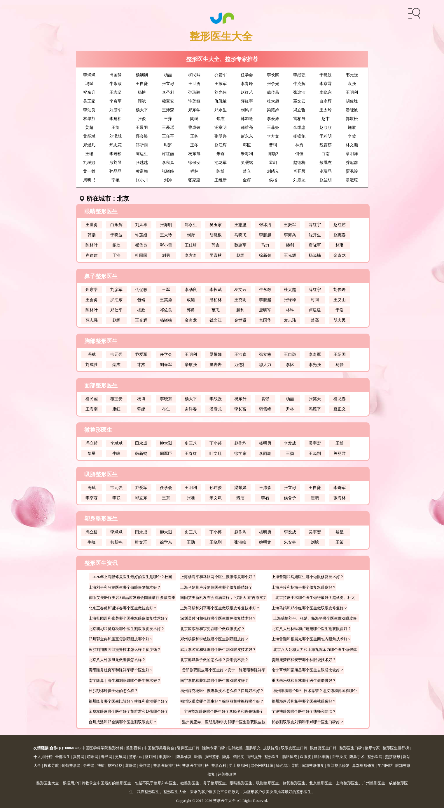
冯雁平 (315, 409)
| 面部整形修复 (311, 766)
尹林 (290, 409)
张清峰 (240, 542)
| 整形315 (134, 757)
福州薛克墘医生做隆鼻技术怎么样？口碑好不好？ (222, 691)
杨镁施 (299, 136)
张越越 (142, 162)
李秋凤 (168, 162)
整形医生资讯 (101, 563)
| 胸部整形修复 (336, 766)
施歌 (352, 127)
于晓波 (325, 74)
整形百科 (133, 748)
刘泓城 (115, 136)
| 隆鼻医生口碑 (187, 748)
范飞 (215, 310)
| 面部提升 (253, 757)
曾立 (247, 171)
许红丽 (168, 153)
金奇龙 (339, 255)
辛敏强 (191, 364)
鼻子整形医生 (101, 276)
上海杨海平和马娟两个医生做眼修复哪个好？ (218, 577)
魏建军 (240, 245)
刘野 (191, 235)
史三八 (191, 443)
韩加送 (247, 118)
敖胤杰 (325, 162)
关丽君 (339, 453)
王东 (166, 497)
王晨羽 (142, 127)
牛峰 (116, 453)
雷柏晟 (299, 118)
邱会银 (142, 136)
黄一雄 (89, 171)
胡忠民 (339, 320)
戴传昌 (273, 92)
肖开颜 (299, 171)
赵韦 (325, 118)
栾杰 (116, 364)
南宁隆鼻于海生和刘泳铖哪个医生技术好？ (125, 680)
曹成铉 (194, 127)
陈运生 (142, 153)
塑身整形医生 (101, 519)
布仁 (166, 409)
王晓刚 (315, 453)
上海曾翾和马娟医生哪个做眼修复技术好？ (308, 577)
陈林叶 (91, 245)
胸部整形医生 (101, 341)
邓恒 (247, 145)
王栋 (194, 136)
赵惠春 (339, 235)
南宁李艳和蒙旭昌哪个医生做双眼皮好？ (214, 680)
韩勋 (92, 235)
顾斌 (142, 101)
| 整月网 (149, 757)
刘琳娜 (89, 162)
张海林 (339, 497)
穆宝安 (168, 101)
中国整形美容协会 (159, 748)
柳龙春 (339, 398)
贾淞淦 (352, 171)
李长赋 (273, 74)
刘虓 (315, 542)
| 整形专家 (371, 748)
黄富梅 (142, 171)
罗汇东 (116, 299)
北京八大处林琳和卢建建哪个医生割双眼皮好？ (311, 629)
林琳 (339, 245)
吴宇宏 (315, 443)
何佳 (299, 153)
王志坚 (115, 92)
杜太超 (273, 101)
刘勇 (166, 255)
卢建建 (91, 255)
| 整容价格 (114, 766)
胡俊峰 (352, 101)
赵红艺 (247, 92)
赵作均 (240, 443)
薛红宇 (247, 101)
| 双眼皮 (237, 757)
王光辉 (290, 255)
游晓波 (352, 109)
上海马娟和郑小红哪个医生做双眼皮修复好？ (309, 608)
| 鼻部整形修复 (362, 766)
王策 (339, 542)
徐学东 (240, 453)
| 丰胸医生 (165, 757)
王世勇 (194, 83)
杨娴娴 (142, 74)
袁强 (352, 83)
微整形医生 (98, 430)
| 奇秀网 (88, 766)
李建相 (115, 118)
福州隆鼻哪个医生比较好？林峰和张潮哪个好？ (128, 701)
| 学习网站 (384, 766)
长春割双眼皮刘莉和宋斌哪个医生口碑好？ (308, 722)
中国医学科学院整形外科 (102, 748)
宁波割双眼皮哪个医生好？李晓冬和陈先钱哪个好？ (223, 712)
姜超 (89, 127)
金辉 (247, 180)
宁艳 (115, 180)
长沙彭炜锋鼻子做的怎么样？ (113, 691)
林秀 (299, 145)
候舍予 (290, 497)
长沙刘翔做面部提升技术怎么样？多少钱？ (125, 649)
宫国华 (265, 320)
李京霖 (325, 83)
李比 (290, 364)
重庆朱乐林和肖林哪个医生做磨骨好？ (304, 680)
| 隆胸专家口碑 (212, 748)
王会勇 (91, 299)
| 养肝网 (130, 766)
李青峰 (247, 83)
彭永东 (247, 136)
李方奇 (191, 255)
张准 (191, 497)
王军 (166, 289)
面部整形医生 (101, 385)
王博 (339, 443)
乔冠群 (352, 162)
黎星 (92, 453)
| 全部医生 (61, 757)
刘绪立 (273, 171)
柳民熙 (194, 74)
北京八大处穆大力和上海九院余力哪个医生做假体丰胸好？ (315, 650)
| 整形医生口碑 (349, 748)
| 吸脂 (197, 757)
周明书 (89, 180)
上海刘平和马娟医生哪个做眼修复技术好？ (125, 587)
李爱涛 (273, 118)
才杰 (141, 364)
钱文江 (215, 320)
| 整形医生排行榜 (394, 748)
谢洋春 (191, 409)
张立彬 (168, 83)
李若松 (115, 153)
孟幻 (273, 162)
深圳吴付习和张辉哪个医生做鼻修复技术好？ (218, 618)
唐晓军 (315, 245)
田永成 (141, 443)
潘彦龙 (215, 409)
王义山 (339, 299)
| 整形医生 (270, 757)
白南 (325, 153)
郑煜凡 (89, 145)
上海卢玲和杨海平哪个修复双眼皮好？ (304, 587)
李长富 (240, 409)
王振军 (220, 83)
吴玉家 (89, 101)
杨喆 (168, 74)
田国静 (115, 74)
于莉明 (325, 136)
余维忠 (299, 127)
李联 (116, 497)
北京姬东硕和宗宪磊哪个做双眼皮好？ (212, 629)
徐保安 (194, 162)
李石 (265, 497)
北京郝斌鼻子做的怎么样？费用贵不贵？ (214, 660)
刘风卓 (247, 109)
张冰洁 (299, 92)
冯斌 (89, 83)
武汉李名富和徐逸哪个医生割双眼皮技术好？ (218, 649)
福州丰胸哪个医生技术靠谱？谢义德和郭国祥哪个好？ (315, 691)
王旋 (115, 127)
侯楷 (273, 180)
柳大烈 (166, 443)
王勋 (290, 453)
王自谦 (142, 83)
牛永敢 (115, 83)
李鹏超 (265, 235)
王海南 (91, 409)
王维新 (220, 180)
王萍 (168, 118)
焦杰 (220, 118)
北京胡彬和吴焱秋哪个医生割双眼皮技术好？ (127, 629)
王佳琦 (191, 245)
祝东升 (89, 92)
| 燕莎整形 (391, 757)
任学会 (247, 74)
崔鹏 (315, 497)
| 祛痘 (100, 766)
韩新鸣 (141, 453)
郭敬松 (352, 118)
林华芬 (89, 118)
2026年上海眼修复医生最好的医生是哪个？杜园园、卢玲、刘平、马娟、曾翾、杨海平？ (132, 577)
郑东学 (194, 109)
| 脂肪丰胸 (320, 757)
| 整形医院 (373, 757)
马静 (339, 364)
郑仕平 (116, 310)
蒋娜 (141, 409)
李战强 (299, 74)
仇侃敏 (220, 101)
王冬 (194, 145)
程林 (194, 171)
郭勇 (191, 310)
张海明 (166, 224)
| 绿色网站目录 (260, 766)
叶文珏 (215, 453)
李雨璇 (265, 453)
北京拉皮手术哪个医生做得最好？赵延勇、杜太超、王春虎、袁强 (315, 598)
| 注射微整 (234, 748)
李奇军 (115, 101)
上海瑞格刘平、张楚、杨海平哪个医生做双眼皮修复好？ (315, 619)
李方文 (273, 136)
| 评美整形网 (226, 774)
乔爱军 (220, 74)
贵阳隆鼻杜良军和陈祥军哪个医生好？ (121, 670)
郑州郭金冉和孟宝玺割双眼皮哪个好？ (121, 639)
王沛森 (168, 109)
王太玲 (325, 109)
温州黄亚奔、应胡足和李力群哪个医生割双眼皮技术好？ (223, 722)
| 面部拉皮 (338, 757)
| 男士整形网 (237, 766)
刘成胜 (91, 364)
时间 (315, 299)
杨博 (142, 92)
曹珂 (273, 145)
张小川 (142, 180)
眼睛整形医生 (101, 211)
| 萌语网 (91, 757)
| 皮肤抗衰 (269, 748)
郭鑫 (215, 245)
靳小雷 (166, 245)
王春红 (191, 453)
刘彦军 (115, 109)
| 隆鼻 (225, 757)
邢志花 (115, 145)
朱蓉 (220, 153)
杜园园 (141, 255)
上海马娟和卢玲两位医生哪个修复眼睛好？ (216, 587)
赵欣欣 (325, 127)
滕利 (290, 245)
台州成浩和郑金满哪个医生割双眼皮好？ (123, 722)
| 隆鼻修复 (183, 757)
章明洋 (352, 153)
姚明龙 (265, 542)
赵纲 (240, 255)
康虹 (116, 409)
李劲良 (89, 109)
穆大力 (265, 364)
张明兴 (220, 136)
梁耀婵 (273, 109)
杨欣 (116, 245)
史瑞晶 (325, 171)
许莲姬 (194, 101)
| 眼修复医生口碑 (322, 748)
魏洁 (240, 497)
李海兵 (290, 235)
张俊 (142, 118)
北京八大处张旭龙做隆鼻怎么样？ (117, 660)
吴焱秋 (215, 255)
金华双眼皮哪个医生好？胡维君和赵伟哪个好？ (128, 711)
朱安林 (290, 542)
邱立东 (141, 497)
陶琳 (194, 118)
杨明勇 (265, 443)
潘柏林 (215, 299)
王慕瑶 (168, 127)
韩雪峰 (265, 409)
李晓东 (325, 92)
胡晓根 (215, 235)
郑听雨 (142, 145)
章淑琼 (352, 180)
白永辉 (325, 101)
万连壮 (240, 364)
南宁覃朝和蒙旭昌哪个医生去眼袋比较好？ (308, 670)
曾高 (315, 320)
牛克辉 (299, 83)
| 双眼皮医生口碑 (292, 748)
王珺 (89, 153)
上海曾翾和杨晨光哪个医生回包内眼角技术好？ (311, 639)
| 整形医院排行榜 (165, 766)
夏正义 (339, 409)
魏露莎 (325, 145)
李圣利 (168, 92)
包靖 (141, 299)
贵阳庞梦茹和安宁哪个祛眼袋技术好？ (304, 660)
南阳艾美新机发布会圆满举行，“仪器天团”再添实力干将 (223, 598)
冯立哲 (299, 109)
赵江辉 (220, 145)
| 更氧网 (119, 757)
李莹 (352, 136)
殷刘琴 (115, 162)
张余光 (273, 83)
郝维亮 (247, 127)
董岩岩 (215, 364)
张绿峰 (290, 299)
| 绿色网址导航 (286, 766)
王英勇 (166, 299)
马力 (265, 245)
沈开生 (315, 235)
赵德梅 (299, 162)
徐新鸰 (265, 255)
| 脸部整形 (211, 757)
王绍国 (339, 354)
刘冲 (168, 180)
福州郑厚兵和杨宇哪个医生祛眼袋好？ (304, 701)
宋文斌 (215, 497)
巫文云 (299, 101)
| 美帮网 (144, 766)
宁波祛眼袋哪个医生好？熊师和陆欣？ (304, 711)
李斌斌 (89, 74)
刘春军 (166, 364)
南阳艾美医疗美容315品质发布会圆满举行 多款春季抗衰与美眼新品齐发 (132, 598)
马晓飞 (240, 235)
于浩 (116, 255)
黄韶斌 (89, 136)
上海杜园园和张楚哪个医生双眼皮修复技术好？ (128, 618)
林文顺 (352, 145)
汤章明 (220, 127)
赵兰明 (325, 180)
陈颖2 (273, 153)
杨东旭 (194, 153)
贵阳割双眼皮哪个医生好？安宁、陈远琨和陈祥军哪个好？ (223, 670)
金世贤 (240, 320)
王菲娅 (273, 127)
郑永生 (220, 109)
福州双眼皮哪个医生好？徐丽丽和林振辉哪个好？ (222, 701)
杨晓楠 (315, 255)
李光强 (315, 364)
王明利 (352, 92)
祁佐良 (141, 245)
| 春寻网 (105, 757)
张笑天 (315, 398)
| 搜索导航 (50, 766)
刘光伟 (220, 92)
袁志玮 (290, 320)
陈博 (220, 171)
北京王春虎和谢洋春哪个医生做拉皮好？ (123, 608)
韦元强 (352, 74)
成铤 (191, 299)
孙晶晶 (115, 171)
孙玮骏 (194, 92)
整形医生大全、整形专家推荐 (222, 59)
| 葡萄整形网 (70, 766)
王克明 (240, 299)
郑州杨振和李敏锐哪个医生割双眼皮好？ (214, 639)
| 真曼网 (77, 757)
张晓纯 (168, 171)
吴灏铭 (247, 162)
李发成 (290, 443)
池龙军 (220, 162)
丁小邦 (215, 443)
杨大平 (142, 109)
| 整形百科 (218, 766)
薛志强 (91, 320)
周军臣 (166, 453)
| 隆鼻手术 (356, 757)
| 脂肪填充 (252, 748)
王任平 (168, 136)
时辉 (168, 145)
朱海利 (247, 153)
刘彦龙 (299, 180)
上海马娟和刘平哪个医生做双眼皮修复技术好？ (220, 608)
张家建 (194, 180)
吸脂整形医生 (101, 474)
